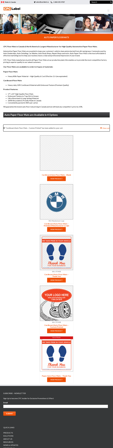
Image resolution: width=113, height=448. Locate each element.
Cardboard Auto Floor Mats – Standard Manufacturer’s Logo (56, 225)
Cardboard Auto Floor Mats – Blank (56, 175)
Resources (8, 441)
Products (8, 432)
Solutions (8, 435)
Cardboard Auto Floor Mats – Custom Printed (56, 326)
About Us (7, 438)
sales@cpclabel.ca (42, 2)
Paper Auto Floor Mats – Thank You (56, 376)
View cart (106, 128)
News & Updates (10, 444)
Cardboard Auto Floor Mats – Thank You (56, 275)
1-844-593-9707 (59, 2)
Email (6, 402)
